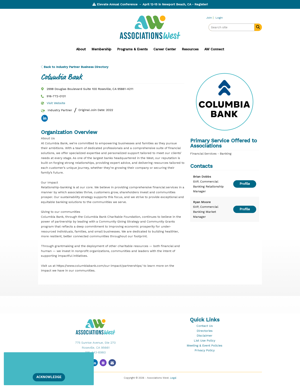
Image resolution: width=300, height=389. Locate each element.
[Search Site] (257, 27)
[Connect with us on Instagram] (103, 362)
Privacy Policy (205, 350)
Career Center (164, 49)
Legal (173, 377)
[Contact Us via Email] (112, 362)
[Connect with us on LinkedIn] (94, 362)
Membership (101, 49)
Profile (245, 184)
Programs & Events (132, 49)
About (81, 49)
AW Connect (214, 49)
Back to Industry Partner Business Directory (74, 67)
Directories (205, 331)
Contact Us (204, 326)
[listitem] (210, 17)
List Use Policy (204, 340)
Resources (190, 49)
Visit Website (56, 103)
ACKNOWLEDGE (48, 377)
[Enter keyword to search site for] (231, 27)
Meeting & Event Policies (204, 345)
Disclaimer (204, 335)
